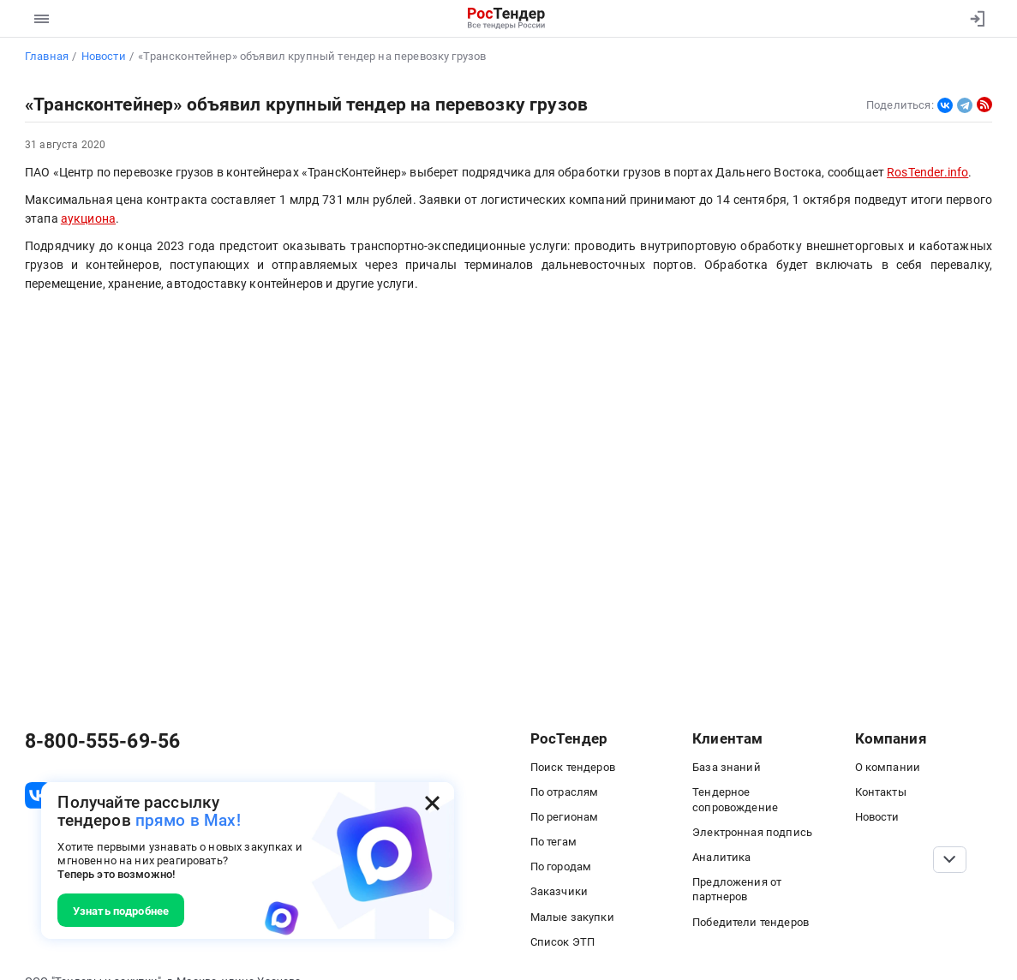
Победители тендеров (750, 922)
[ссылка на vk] (38, 795)
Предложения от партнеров (736, 889)
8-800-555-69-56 (102, 741)
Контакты (880, 791)
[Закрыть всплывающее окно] (432, 803)
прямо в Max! (188, 820)
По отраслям (564, 791)
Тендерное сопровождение (735, 799)
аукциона (88, 218)
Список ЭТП (562, 941)
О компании (888, 767)
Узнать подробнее (121, 910)
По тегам (553, 841)
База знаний (726, 767)
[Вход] (973, 19)
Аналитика (721, 856)
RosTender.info (927, 172)
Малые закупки (572, 916)
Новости (877, 816)
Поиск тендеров (572, 767)
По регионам (564, 816)
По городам (561, 866)
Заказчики (559, 891)
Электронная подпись (752, 832)
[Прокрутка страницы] (949, 859)
